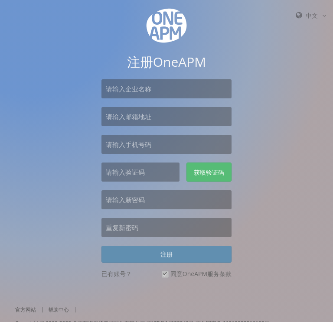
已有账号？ (116, 274)
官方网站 (25, 309)
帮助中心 (58, 309)
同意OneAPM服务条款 (201, 274)
